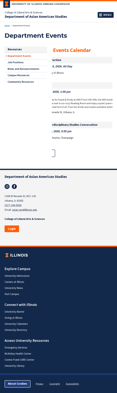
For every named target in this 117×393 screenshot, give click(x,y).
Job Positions (16, 62)
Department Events (19, 56)
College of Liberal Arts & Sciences (24, 12)
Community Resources (21, 82)
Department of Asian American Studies (36, 16)
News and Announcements (23, 69)
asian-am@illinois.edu (24, 210)
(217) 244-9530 (13, 205)
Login (12, 229)
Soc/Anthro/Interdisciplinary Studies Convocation (64, 125)
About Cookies (17, 384)
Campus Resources (19, 75)
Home (7, 25)
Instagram (7, 186)
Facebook (14, 186)
